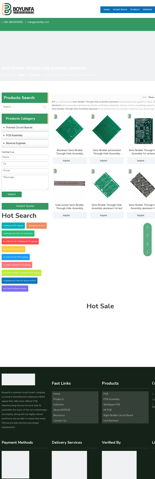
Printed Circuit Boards (19, 127)
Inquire (61, 160)
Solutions (58, 405)
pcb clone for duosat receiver (15, 288)
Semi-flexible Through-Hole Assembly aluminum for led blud (107, 206)
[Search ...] (21, 107)
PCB (106, 394)
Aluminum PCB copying (13, 225)
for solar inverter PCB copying (15, 257)
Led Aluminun (111, 421)
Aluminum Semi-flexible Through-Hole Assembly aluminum (69, 152)
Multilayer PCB (112, 405)
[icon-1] (15, 464)
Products (58, 399)
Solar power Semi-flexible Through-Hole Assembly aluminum (69, 206)
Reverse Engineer (16, 143)
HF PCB (108, 410)
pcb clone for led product (13, 249)
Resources (59, 415)
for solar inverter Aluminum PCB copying (20, 241)
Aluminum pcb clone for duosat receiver (19, 280)
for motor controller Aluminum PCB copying (21, 273)
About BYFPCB (61, 410)
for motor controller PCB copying (17, 265)
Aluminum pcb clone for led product (18, 233)
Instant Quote (25, 206)
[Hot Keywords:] (44, 107)
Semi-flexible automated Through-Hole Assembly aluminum (107, 152)
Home (56, 394)
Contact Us (59, 421)
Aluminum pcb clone (36, 225)
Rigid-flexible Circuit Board (118, 415)
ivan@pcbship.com (38, 22)
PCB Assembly (14, 135)
